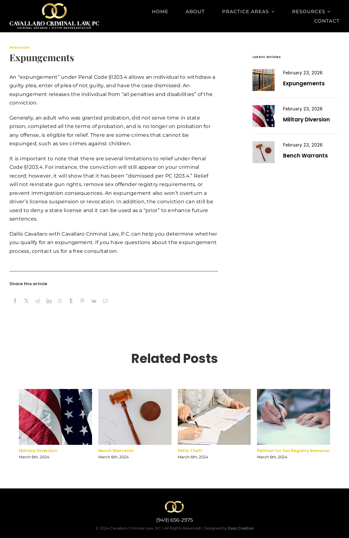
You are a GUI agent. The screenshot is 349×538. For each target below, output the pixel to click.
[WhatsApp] (60, 308)
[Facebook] (15, 308)
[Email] (105, 308)
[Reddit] (37, 308)
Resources (19, 47)
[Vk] (94, 308)
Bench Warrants (305, 155)
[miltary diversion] (264, 107)
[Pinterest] (82, 308)
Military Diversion (306, 119)
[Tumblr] (71, 308)
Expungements (304, 83)
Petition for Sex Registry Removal (293, 452)
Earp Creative (241, 528)
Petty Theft (190, 452)
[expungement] (264, 71)
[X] (26, 308)
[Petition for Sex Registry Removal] (264, 143)
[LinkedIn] (49, 308)
